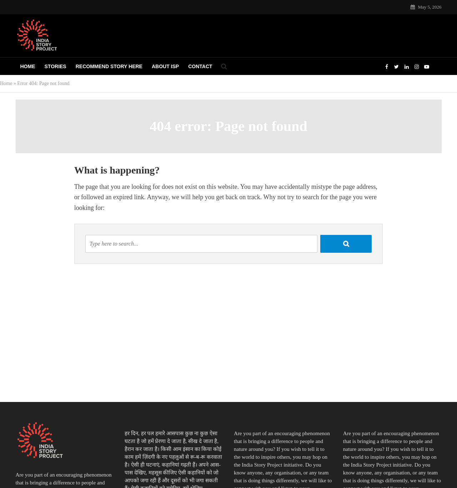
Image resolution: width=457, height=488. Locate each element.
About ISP (165, 66)
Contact (200, 66)
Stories (55, 66)
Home (27, 66)
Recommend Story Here (109, 66)
